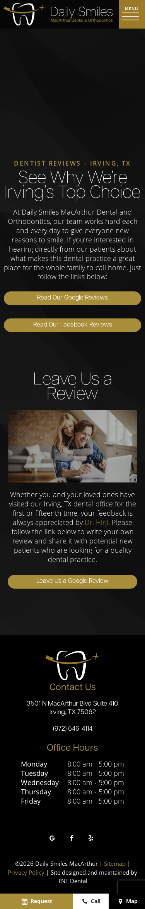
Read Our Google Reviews (72, 298)
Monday (34, 764)
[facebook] (71, 838)
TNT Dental (72, 881)
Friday (31, 801)
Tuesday (34, 773)
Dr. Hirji (96, 522)
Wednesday (40, 783)
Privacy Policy (26, 872)
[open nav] (132, 14)
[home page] (58, 14)
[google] (52, 838)
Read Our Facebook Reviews (72, 325)
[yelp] (91, 838)
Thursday (36, 792)
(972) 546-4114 (72, 729)
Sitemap (115, 864)
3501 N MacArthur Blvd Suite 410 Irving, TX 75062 (72, 708)
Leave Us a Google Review (72, 582)
